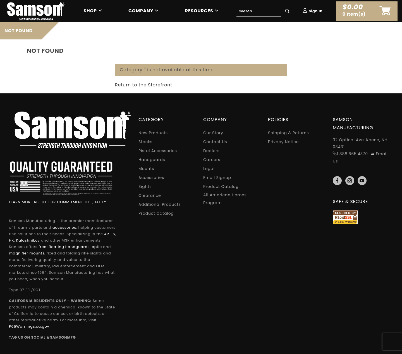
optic (97, 246)
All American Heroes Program (225, 199)
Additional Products (159, 204)
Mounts (146, 168)
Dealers (211, 151)
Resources (199, 11)
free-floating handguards (64, 246)
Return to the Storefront (143, 85)
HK (11, 240)
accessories (64, 227)
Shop (90, 11)
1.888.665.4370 (352, 154)
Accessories (151, 177)
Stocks (145, 142)
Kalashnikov (28, 240)
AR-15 (109, 234)
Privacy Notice (283, 142)
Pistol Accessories (157, 151)
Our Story (213, 133)
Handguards (151, 159)
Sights (145, 186)
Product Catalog (156, 213)
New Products (153, 133)
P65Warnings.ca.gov (29, 326)
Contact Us (215, 142)
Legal (209, 168)
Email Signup (217, 177)
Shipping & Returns (288, 133)
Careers (211, 159)
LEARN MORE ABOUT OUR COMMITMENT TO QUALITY (57, 202)
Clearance (149, 195)
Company (141, 11)
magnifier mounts (26, 253)
